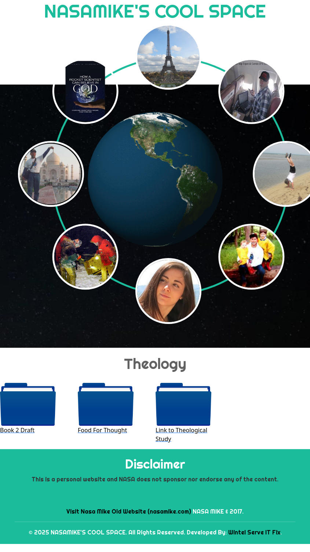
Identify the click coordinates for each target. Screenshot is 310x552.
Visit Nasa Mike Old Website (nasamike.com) (128, 511)
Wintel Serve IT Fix (254, 532)
